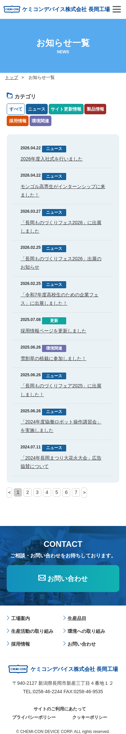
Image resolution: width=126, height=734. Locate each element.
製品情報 (95, 109)
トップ (11, 77)
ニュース (36, 109)
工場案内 (20, 618)
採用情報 (18, 120)
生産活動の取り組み (32, 631)
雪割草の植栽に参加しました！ (53, 358)
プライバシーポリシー (34, 717)
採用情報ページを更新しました (53, 330)
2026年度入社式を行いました (51, 159)
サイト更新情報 (66, 109)
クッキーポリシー (89, 717)
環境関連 (40, 120)
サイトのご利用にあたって (60, 708)
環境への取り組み (86, 631)
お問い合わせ (67, 578)
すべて (16, 109)
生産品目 (77, 618)
